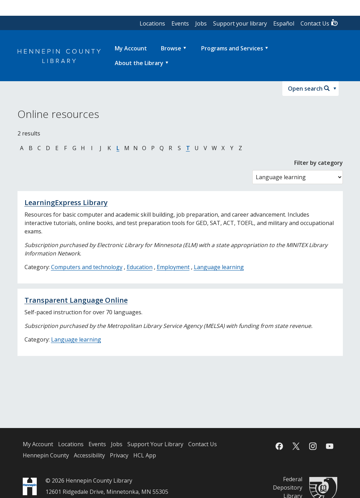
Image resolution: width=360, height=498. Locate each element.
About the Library (139, 63)
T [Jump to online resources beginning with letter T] (188, 148)
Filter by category (318, 163)
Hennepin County (46, 455)
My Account (38, 444)
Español (283, 23)
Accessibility (89, 455)
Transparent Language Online (76, 300)
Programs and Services (232, 48)
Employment (173, 267)
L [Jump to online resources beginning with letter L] (118, 148)
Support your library (240, 23)
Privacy (119, 455)
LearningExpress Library (66, 202)
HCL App (144, 455)
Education (140, 267)
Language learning (219, 267)
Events (180, 23)
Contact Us (319, 23)
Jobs (201, 23)
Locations (152, 23)
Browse (171, 48)
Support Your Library (155, 444)
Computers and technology (86, 267)
